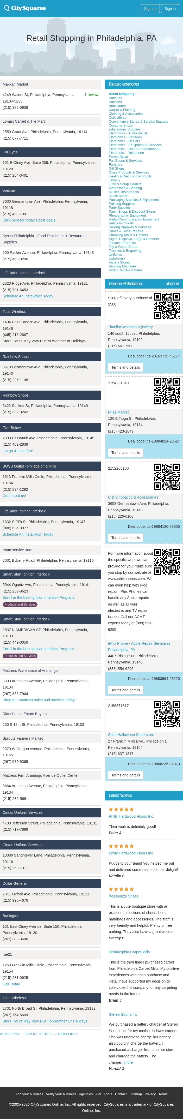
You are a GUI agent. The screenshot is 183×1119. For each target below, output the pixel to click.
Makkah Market (15, 84)
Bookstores (117, 106)
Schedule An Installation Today (28, 296)
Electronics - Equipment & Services (135, 145)
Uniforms (115, 254)
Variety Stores (119, 262)
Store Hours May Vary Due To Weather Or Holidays (45, 1021)
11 (51, 1034)
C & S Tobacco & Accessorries (133, 497)
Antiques (115, 98)
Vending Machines (122, 266)
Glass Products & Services (129, 172)
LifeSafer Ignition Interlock (24, 273)
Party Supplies (120, 208)
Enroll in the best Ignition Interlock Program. (39, 597)
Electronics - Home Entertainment (134, 149)
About (107, 1094)
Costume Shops (121, 125)
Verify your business (61, 1094)
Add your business (29, 1094)
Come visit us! (14, 496)
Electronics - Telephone (126, 153)
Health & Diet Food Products (130, 176)
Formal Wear (118, 157)
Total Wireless (14, 311)
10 (46, 1034)
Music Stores (118, 196)
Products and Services (20, 604)
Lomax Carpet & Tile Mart (24, 121)
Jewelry (114, 180)
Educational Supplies (124, 129)
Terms (162, 1094)
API (98, 1094)
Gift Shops (117, 168)
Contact (121, 1094)
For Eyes (10, 152)
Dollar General (15, 883)
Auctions (115, 102)
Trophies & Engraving (125, 251)
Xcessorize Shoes (123, 896)
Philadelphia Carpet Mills (129, 952)
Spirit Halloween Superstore (131, 735)
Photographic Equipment (127, 215)
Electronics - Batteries (125, 137)
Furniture (115, 164)
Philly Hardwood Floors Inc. (131, 816)
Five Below (12, 428)
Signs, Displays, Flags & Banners (134, 239)
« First (4, 1034)
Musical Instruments (124, 192)
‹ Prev (15, 1034)
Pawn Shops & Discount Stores (132, 211)
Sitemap (135, 1094)
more (128, 1062)
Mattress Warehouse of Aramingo (30, 670)
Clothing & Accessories (126, 114)
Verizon (9, 191)
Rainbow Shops (16, 357)
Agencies (86, 1094)
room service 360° (18, 550)
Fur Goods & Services (125, 161)
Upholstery (117, 258)
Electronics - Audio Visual (128, 133)
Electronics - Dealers (124, 141)
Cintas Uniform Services (22, 812)
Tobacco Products (122, 243)
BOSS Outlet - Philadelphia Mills (29, 466)
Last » (72, 1034)
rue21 (7, 954)
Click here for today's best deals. (29, 220)
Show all (172, 283)
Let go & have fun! (18, 451)
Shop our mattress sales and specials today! (39, 700)
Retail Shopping (122, 94)
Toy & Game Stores (123, 247)
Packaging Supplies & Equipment (134, 200)
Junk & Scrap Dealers (125, 184)
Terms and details (125, 367)
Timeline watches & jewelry (130, 327)
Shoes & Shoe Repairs (126, 231)
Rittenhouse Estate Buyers (25, 714)
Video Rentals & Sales (125, 270)
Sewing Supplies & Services (130, 227)
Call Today (11, 984)
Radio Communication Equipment (134, 219)
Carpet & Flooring (122, 110)
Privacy (150, 1094)
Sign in (170, 9)
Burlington (11, 916)
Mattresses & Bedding (125, 188)
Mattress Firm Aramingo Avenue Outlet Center (41, 775)
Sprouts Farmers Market (23, 738)
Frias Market (118, 412)
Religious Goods (121, 223)
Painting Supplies (122, 204)
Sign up (150, 9)
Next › (62, 1034)
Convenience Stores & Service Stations (138, 121)
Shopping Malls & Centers (128, 235)
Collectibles (117, 117)
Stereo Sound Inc (123, 1014)
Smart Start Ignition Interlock (26, 574)
